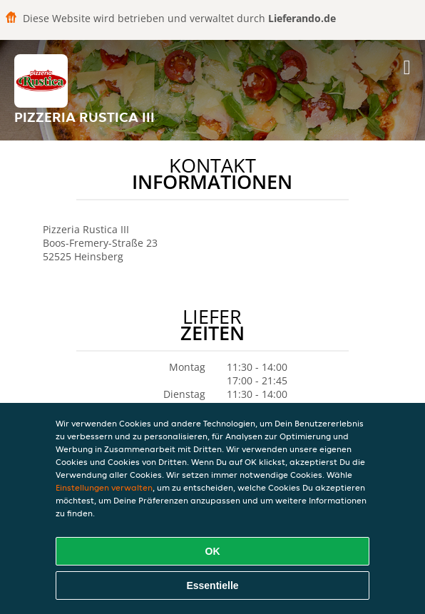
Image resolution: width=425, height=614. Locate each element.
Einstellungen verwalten (104, 487)
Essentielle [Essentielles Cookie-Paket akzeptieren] (212, 585)
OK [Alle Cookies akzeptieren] (212, 551)
